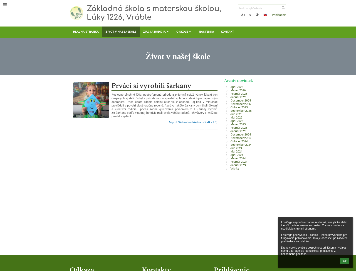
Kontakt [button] (227, 31)
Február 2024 (238, 161)
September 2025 (241, 110)
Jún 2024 (236, 148)
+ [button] (243, 15)
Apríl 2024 (236, 155)
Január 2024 (238, 165)
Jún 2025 (236, 114)
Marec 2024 (238, 158)
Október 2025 (239, 107)
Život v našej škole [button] (121, 31)
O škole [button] (184, 31)
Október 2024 (239, 141)
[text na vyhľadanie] (262, 8)
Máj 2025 (236, 117)
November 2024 (240, 138)
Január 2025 (238, 131)
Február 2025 (238, 127)
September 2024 (241, 144)
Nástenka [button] (206, 31)
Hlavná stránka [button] (86, 31)
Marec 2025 (238, 124)
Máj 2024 (236, 151)
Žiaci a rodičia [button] (156, 31)
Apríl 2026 (236, 87)
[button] (265, 14)
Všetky (234, 168)
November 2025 (240, 104)
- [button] (250, 15)
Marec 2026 (238, 90)
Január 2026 (238, 97)
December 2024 (240, 134)
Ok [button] (344, 261)
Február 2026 (238, 93)
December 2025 (240, 100)
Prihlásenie (279, 15)
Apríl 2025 (236, 121)
